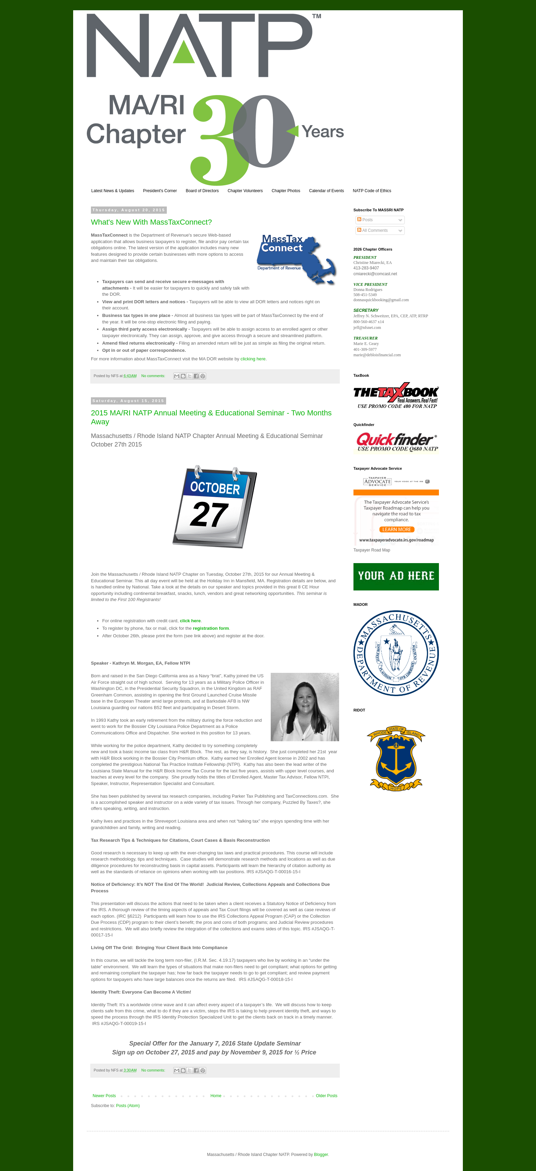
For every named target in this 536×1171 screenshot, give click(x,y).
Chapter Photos (286, 190)
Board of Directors (202, 190)
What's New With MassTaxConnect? (151, 222)
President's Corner (160, 190)
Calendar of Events (326, 190)
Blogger (321, 1154)
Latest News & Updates (112, 190)
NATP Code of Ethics (372, 190)
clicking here (253, 358)
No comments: (154, 376)
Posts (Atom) (127, 1105)
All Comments (372, 230)
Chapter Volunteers (245, 190)
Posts (365, 219)
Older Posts (326, 1095)
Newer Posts (104, 1095)
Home (216, 1095)
